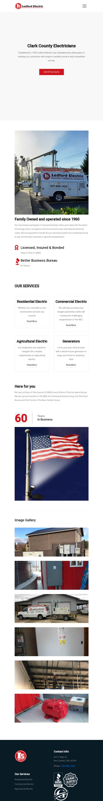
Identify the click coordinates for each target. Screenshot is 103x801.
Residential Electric (23, 779)
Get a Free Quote (51, 72)
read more (32, 321)
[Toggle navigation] (84, 6)
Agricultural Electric (24, 789)
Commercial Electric (24, 784)
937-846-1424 (68, 766)
